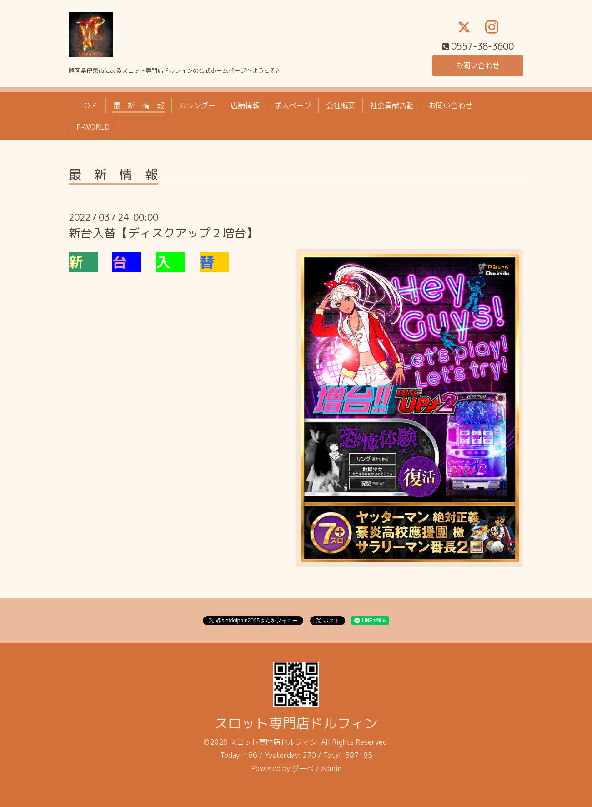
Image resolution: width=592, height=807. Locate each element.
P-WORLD (93, 127)
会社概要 (340, 105)
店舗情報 (245, 105)
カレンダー (197, 105)
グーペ (303, 768)
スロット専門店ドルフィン (296, 723)
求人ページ (293, 105)
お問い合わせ (478, 65)
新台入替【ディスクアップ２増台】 (163, 233)
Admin (331, 768)
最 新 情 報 (138, 105)
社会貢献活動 (392, 105)
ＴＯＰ (87, 105)
